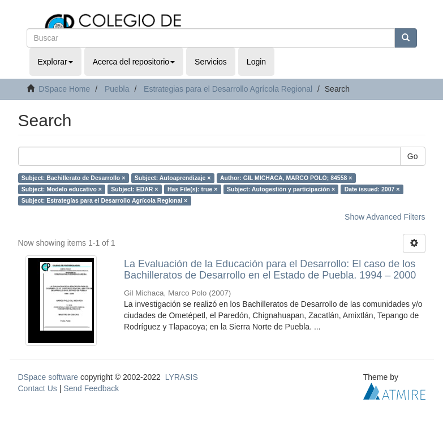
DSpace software (48, 377)
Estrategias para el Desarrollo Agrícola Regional (228, 88)
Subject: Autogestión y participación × (281, 189)
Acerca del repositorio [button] (134, 61)
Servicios (211, 61)
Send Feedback (91, 388)
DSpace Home (64, 88)
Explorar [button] (55, 61)
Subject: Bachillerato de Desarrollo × (73, 177)
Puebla (117, 88)
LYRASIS (181, 377)
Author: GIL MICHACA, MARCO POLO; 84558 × (286, 177)
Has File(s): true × (192, 189)
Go (412, 156)
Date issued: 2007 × (372, 189)
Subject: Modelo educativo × (61, 189)
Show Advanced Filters (385, 216)
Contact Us (37, 388)
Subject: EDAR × (134, 189)
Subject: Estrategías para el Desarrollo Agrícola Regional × (104, 200)
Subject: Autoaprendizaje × (173, 177)
